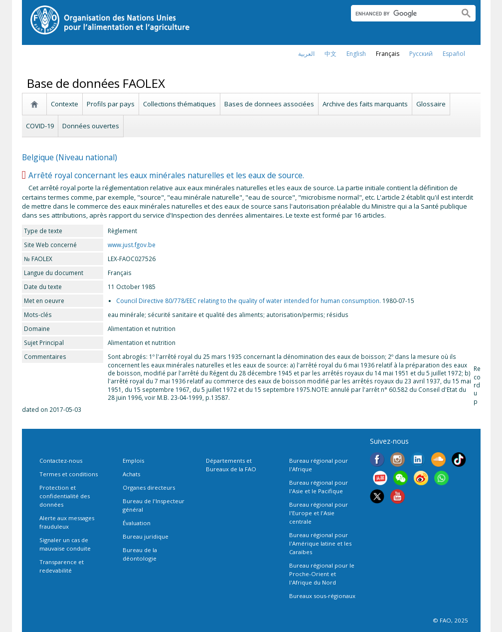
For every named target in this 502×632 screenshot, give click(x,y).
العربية (306, 53)
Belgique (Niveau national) (69, 157)
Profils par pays (111, 103)
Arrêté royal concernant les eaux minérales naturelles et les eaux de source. (166, 175)
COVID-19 (40, 125)
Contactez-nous (60, 460)
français (387, 53)
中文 (330, 53)
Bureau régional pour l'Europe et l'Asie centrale (318, 513)
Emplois (133, 460)
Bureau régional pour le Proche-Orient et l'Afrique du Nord (321, 574)
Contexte (64, 103)
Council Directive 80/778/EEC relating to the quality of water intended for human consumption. (248, 301)
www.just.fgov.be (132, 245)
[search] (401, 13)
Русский (421, 53)
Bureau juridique (145, 536)
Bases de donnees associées (269, 103)
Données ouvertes (90, 125)
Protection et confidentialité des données (64, 496)
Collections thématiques (179, 103)
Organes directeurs (149, 487)
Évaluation (137, 523)
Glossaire (431, 103)
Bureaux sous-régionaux (322, 596)
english (356, 53)
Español (454, 53)
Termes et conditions (68, 474)
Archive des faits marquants (365, 103)
